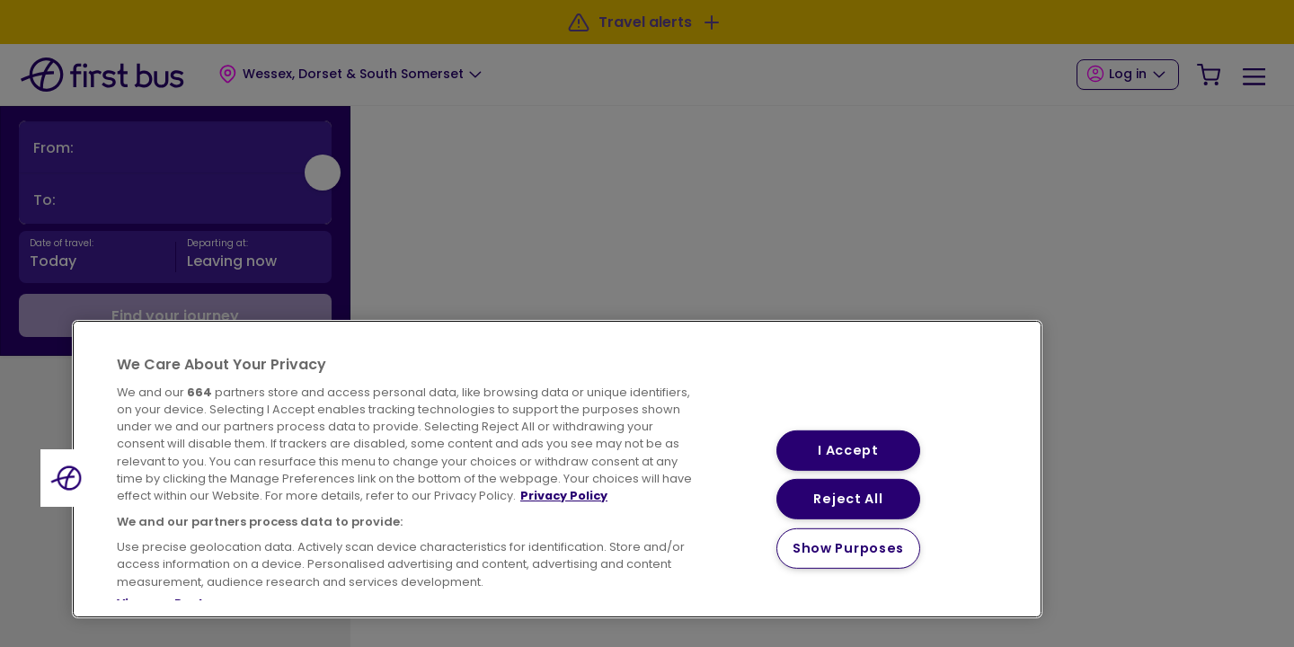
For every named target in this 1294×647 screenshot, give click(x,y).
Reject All (847, 499)
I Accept (848, 449)
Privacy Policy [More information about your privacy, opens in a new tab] (563, 495)
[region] (557, 469)
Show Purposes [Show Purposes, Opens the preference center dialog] (848, 548)
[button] (69, 478)
